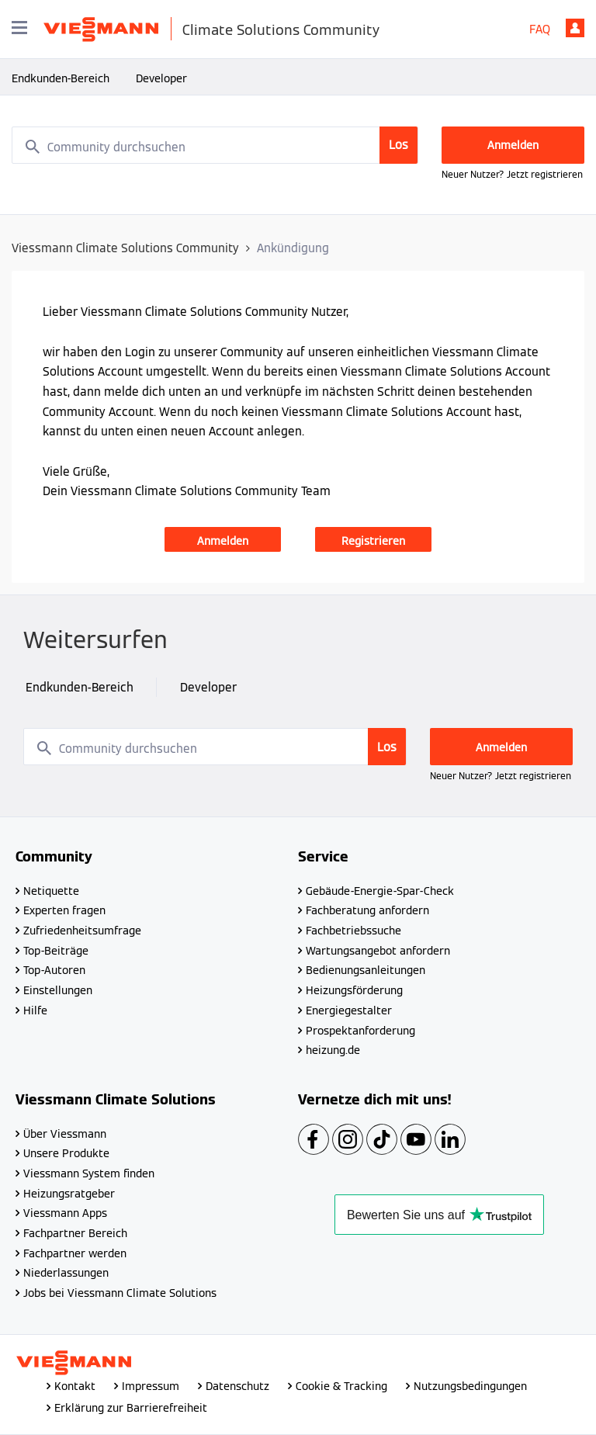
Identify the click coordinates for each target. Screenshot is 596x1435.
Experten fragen (64, 910)
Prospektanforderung (360, 1031)
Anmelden (575, 28)
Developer (161, 78)
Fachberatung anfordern (367, 910)
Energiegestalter (349, 1010)
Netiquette (51, 891)
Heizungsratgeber (69, 1194)
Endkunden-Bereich (60, 78)
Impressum (150, 1386)
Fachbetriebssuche (353, 931)
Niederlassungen (66, 1273)
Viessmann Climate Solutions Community (125, 248)
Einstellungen (57, 990)
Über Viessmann (64, 1134)
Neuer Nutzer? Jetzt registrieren (512, 174)
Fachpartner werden (74, 1253)
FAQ (539, 29)
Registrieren (373, 541)
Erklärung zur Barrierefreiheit (130, 1408)
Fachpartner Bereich (75, 1233)
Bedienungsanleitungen (365, 970)
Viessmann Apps (65, 1213)
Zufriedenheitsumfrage (82, 931)
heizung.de (333, 1050)
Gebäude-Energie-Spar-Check (380, 891)
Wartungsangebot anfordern (378, 951)
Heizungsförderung (354, 990)
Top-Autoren (54, 970)
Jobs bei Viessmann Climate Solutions (120, 1293)
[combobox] (215, 145)
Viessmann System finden (88, 1173)
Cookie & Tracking (341, 1386)
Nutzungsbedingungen (470, 1386)
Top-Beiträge (55, 951)
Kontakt (74, 1386)
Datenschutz (237, 1386)
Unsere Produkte (66, 1153)
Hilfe (35, 1010)
